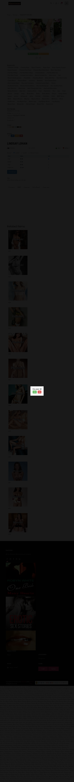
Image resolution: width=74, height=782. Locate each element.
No (39, 392)
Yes (35, 392)
